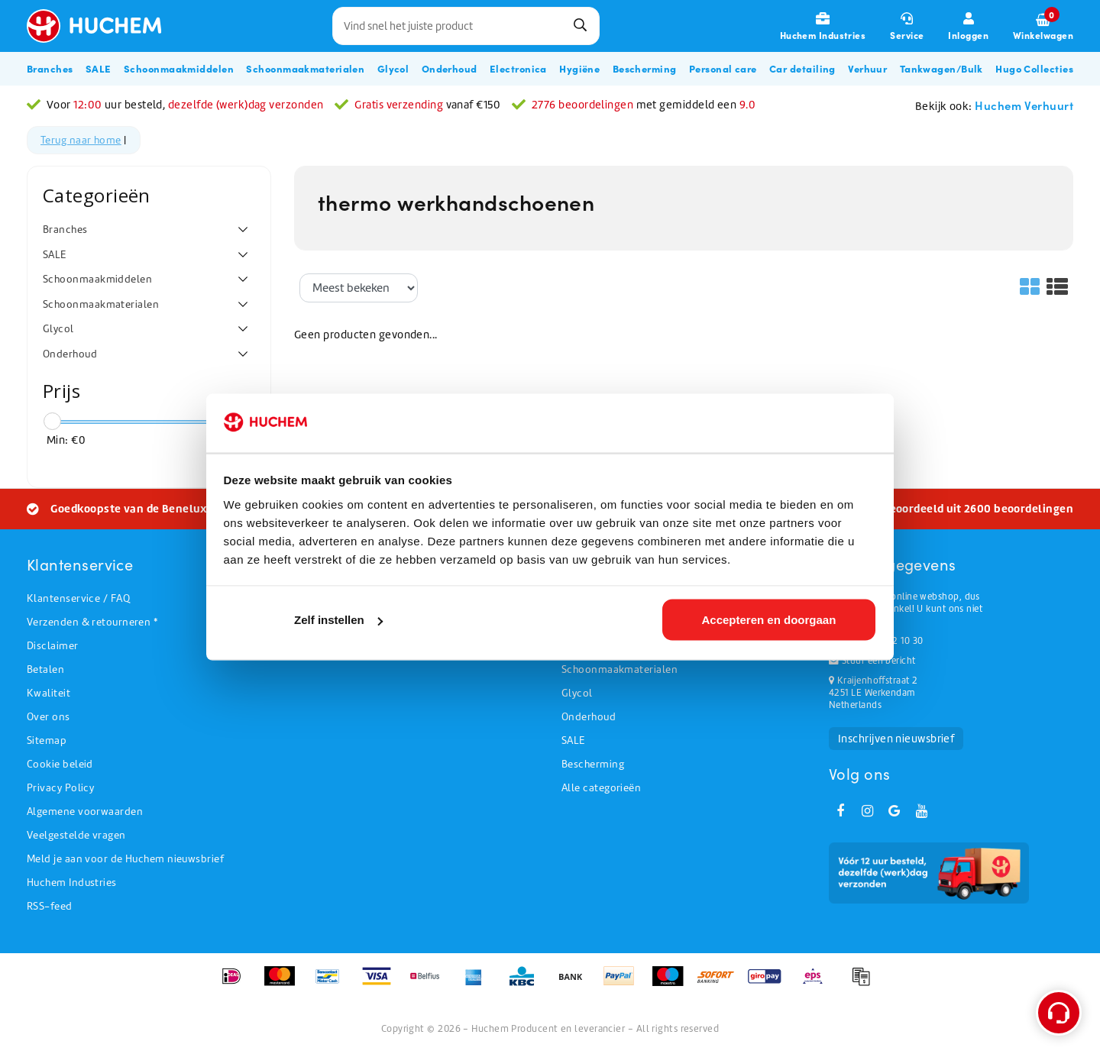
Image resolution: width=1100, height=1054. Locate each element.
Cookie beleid (60, 764)
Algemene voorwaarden (85, 811)
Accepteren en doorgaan (768, 619)
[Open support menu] (1059, 1013)
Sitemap (46, 740)
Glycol (577, 693)
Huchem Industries (72, 882)
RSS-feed (50, 906)
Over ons (48, 716)
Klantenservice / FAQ (78, 598)
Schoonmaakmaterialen (619, 669)
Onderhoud (588, 716)
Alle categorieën (601, 787)
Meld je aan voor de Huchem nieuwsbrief (125, 858)
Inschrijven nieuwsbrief (896, 738)
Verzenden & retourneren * (92, 622)
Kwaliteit (48, 693)
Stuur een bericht (872, 661)
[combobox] (466, 26)
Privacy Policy (60, 787)
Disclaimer (53, 645)
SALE (573, 740)
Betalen (45, 669)
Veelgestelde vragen (76, 835)
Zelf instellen (338, 619)
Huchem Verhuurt (1024, 105)
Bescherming (592, 764)
